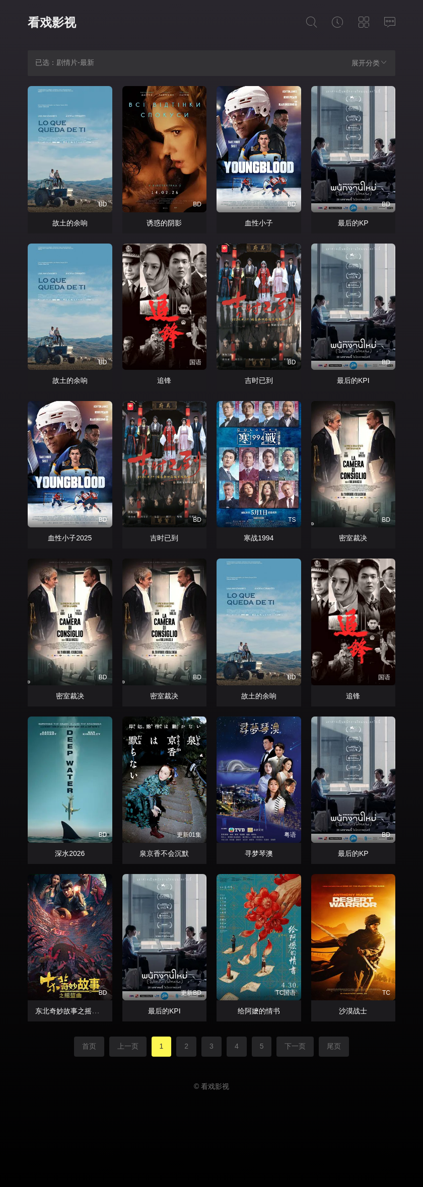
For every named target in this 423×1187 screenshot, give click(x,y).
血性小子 (259, 223)
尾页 (334, 1046)
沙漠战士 (353, 1011)
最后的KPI (353, 380)
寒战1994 (258, 538)
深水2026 (70, 853)
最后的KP (353, 223)
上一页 (127, 1046)
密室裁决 (353, 538)
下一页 (295, 1046)
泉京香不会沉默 (164, 853)
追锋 (164, 380)
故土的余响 (70, 223)
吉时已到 (259, 380)
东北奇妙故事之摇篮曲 (70, 1011)
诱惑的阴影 (164, 223)
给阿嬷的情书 (259, 1011)
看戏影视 (52, 22)
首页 (89, 1046)
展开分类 (369, 62)
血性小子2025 (70, 538)
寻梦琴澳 (259, 853)
